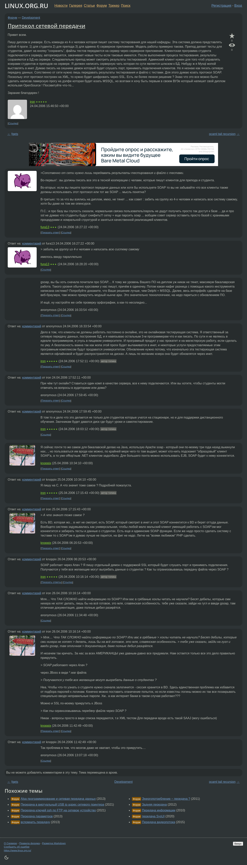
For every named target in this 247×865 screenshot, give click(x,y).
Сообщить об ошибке (17, 846)
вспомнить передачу (35, 822)
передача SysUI (153, 816)
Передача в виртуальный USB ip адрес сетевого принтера (62, 804)
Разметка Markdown (54, 843)
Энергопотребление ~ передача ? (166, 798)
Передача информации (158, 810)
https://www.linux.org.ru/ (17, 850)
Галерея (75, 6)
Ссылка (13, 123)
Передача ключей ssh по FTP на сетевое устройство (58, 810)
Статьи (89, 6)
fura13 (45, 227)
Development (31, 17)
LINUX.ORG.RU (26, 6)
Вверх (238, 843)
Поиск (125, 6)
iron (32, 101)
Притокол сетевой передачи (46, 25)
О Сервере (10, 843)
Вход (238, 6)
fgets (14, 134)
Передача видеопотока (158, 822)
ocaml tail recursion (222, 134)
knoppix (46, 463)
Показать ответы (51, 582)
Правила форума (29, 843)
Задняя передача (154, 804)
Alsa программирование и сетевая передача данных (58, 798)
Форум (101, 6)
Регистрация (221, 6)
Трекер (113, 6)
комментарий (31, 243)
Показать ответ (50, 232)
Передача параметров (37, 816)
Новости (61, 6)
